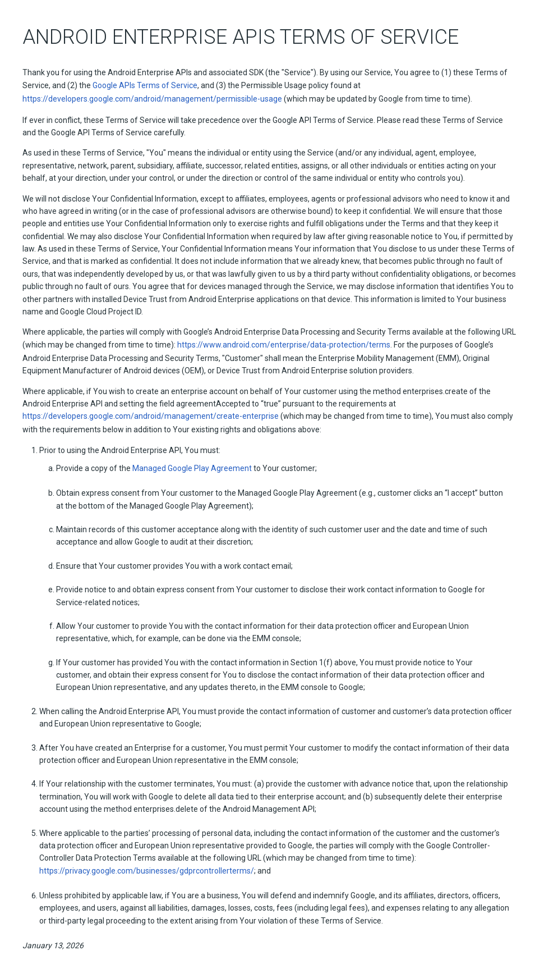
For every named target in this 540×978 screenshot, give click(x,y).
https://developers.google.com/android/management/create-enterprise (150, 416)
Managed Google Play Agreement (192, 468)
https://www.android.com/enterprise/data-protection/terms (283, 344)
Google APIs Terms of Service (145, 85)
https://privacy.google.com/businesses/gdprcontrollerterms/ (146, 870)
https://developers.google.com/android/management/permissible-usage (152, 98)
